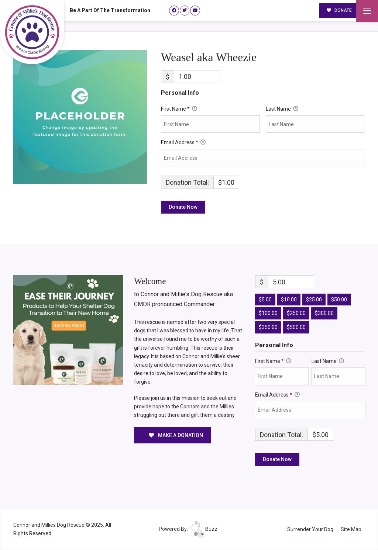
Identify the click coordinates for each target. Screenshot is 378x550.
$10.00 (289, 299)
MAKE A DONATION (176, 435)
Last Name (282, 109)
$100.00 (268, 313)
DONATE (339, 10)
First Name (179, 109)
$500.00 (296, 327)
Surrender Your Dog (310, 529)
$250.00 (296, 313)
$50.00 (339, 299)
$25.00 (314, 299)
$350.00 (268, 327)
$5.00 (265, 299)
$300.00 (324, 313)
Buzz (204, 529)
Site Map (351, 529)
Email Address (183, 142)
